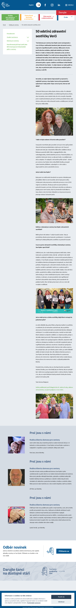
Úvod (4, 25)
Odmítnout (61, 602)
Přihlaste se (64, 551)
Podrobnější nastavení (33, 603)
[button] (27, 37)
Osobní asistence (12, 37)
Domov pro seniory (13, 40)
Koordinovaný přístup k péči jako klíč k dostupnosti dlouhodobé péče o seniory (17, 47)
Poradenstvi (11, 33)
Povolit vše (61, 597)
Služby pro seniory (14, 25)
